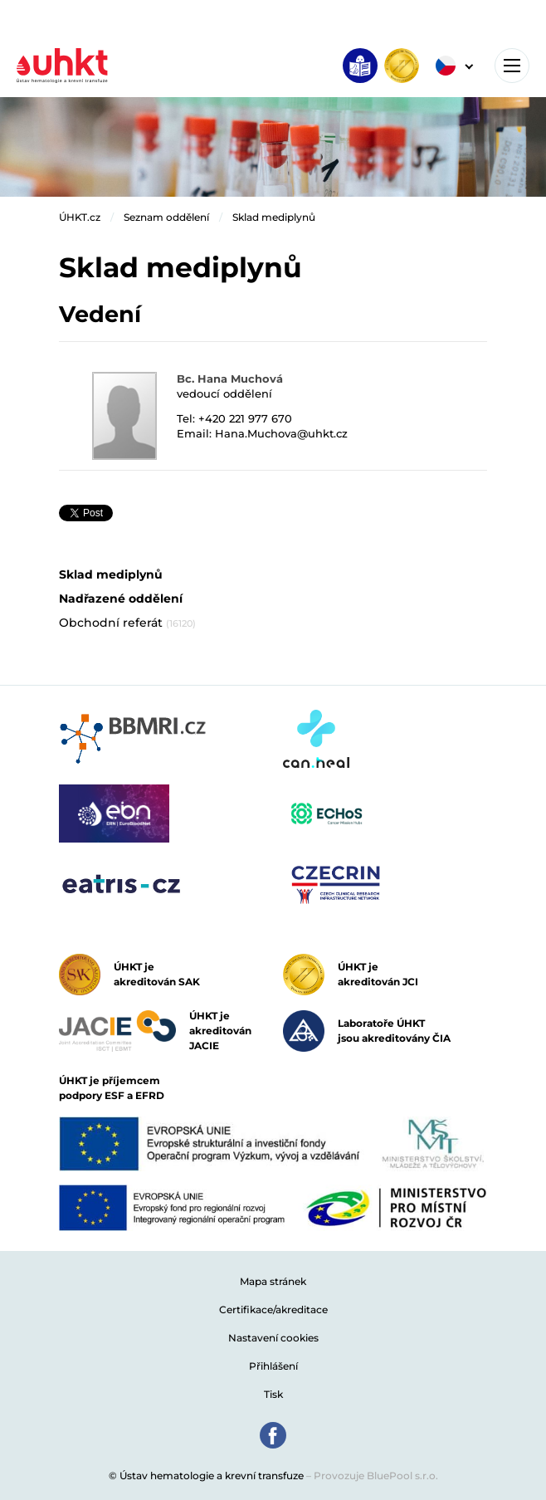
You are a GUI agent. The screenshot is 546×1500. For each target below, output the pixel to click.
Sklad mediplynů (273, 217)
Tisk (273, 1394)
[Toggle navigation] (512, 65)
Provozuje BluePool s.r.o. (376, 1475)
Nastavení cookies (273, 1337)
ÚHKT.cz (79, 217)
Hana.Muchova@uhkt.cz (281, 433)
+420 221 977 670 (245, 418)
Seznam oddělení (166, 217)
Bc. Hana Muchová (230, 378)
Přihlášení (273, 1366)
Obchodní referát (127, 622)
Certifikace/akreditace (273, 1309)
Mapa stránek (273, 1281)
